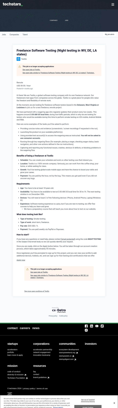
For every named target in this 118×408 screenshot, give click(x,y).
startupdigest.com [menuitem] (66, 359)
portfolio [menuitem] (10, 352)
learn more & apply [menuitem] (15, 355)
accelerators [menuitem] (12, 350)
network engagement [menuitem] (41, 352)
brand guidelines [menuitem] (40, 377)
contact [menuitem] (36, 374)
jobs (4, 34)
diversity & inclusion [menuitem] (15, 375)
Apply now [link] (21, 260)
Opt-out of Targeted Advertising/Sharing (88, 404)
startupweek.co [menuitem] (65, 356)
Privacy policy (53, 316)
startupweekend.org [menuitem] (67, 353)
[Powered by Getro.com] (59, 310)
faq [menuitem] (34, 372)
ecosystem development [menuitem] (69, 350)
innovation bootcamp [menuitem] (41, 355)
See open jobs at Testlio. (31, 70)
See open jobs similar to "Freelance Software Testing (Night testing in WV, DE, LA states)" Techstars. (58, 73)
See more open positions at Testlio (36, 291)
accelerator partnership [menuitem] (42, 350)
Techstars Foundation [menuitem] (16, 378)
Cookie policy (63, 316)
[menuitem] (113, 4)
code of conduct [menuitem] (13, 372)
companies (14, 34)
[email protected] (68, 239)
